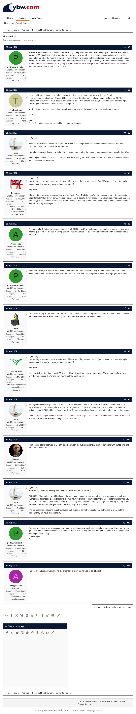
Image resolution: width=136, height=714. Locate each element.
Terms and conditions (88, 701)
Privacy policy (106, 701)
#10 (128, 439)
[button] (46, 18)
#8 (129, 351)
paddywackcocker (13, 40)
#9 (129, 399)
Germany (22, 254)
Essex (23, 470)
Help (116, 701)
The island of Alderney (16, 384)
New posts (9, 23)
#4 (129, 173)
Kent (24, 121)
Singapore (21, 339)
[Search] (129, 18)
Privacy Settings (85, 704)
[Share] (125, 47)
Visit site (15, 80)
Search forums (22, 23)
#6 (129, 265)
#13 (128, 565)
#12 (128, 523)
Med (24, 78)
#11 (128, 482)
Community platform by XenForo (59, 710)
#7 (129, 308)
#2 (129, 90)
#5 (129, 224)
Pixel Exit (99, 710)
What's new (37, 17)
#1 (129, 47)
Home (10, 17)
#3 (129, 133)
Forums (22, 17)
